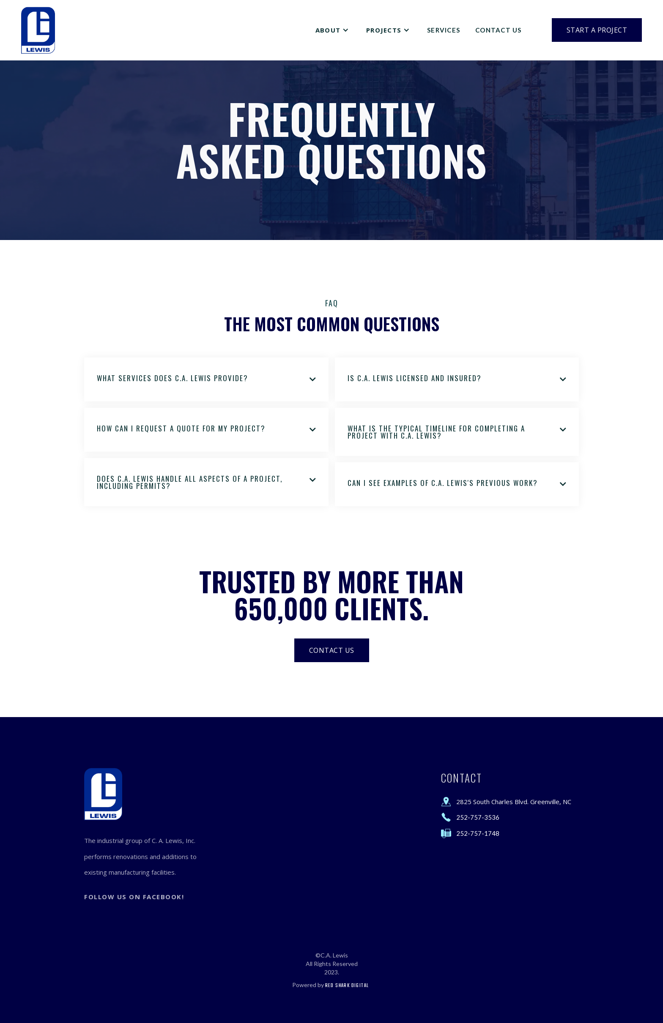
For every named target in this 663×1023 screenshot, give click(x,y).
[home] (38, 30)
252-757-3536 (477, 817)
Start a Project (597, 30)
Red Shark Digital (347, 986)
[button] (333, 30)
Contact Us (498, 30)
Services (443, 30)
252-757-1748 (477, 833)
